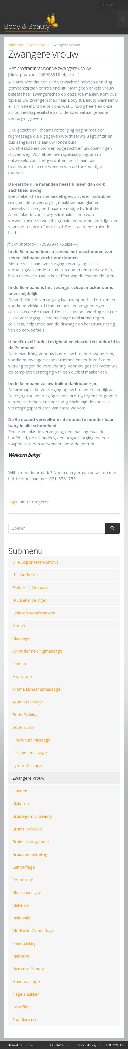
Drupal (29, 1045)
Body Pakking (25, 714)
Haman (19, 663)
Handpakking (24, 943)
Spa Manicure (24, 1019)
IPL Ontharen (25, 574)
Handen (19, 790)
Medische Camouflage (33, 930)
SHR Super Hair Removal (35, 562)
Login (13, 501)
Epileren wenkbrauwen (33, 613)
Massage (38, 44)
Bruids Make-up (27, 829)
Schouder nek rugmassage (37, 651)
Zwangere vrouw (28, 778)
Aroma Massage (27, 701)
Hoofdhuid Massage (31, 740)
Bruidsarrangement (30, 841)
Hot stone (22, 676)
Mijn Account (113, 4)
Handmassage (26, 981)
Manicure (20, 956)
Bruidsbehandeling (29, 854)
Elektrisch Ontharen (31, 587)
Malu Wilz (21, 918)
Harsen (19, 625)
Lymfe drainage (27, 765)
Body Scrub (23, 727)
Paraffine (21, 1006)
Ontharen (16, 44)
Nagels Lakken (26, 994)
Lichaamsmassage (29, 752)
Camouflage (23, 867)
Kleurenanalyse (26, 892)
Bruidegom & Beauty (32, 816)
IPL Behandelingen (30, 600)
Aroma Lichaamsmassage (36, 689)
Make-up (20, 803)
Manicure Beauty (28, 968)
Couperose (22, 879)
